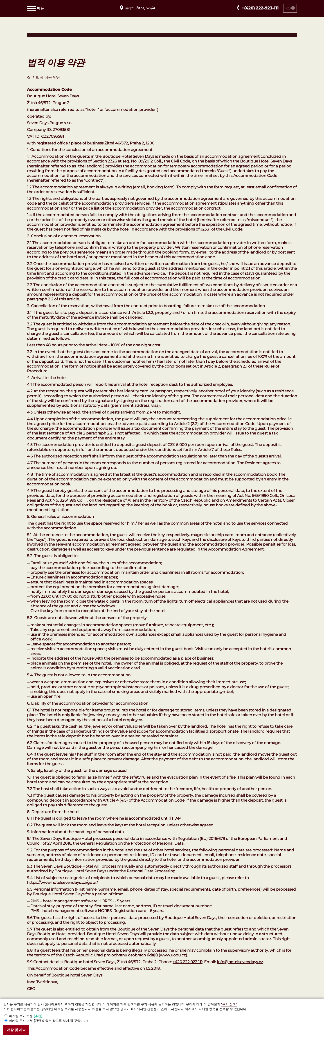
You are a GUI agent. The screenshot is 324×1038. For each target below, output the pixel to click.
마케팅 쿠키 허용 (25, 1015)
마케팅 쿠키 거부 (48, 1020)
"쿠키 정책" (229, 1004)
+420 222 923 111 (187, 962)
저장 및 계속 (18, 1030)
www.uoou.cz (173, 955)
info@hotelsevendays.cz (240, 962)
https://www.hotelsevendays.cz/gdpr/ (62, 882)
